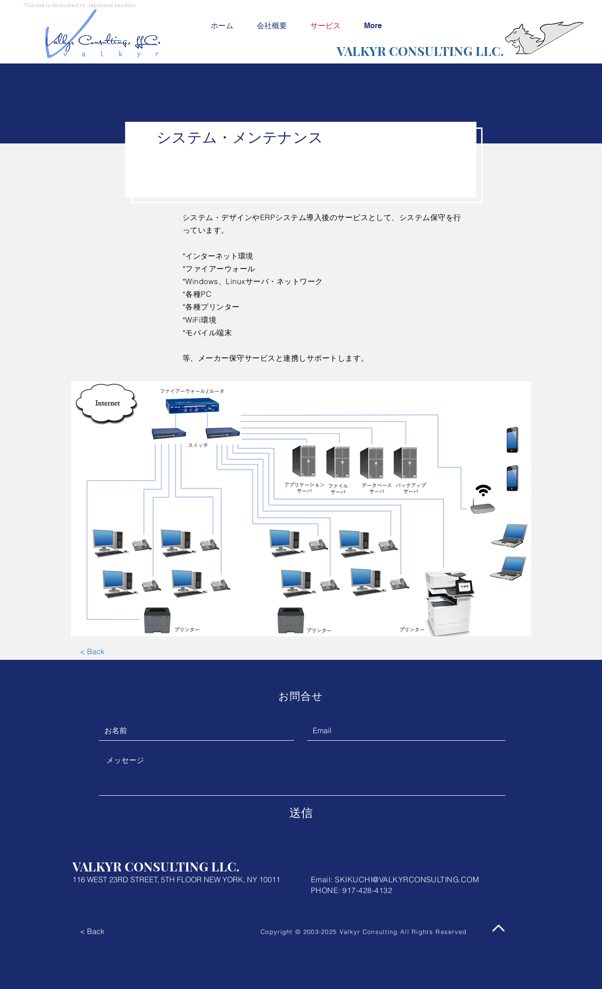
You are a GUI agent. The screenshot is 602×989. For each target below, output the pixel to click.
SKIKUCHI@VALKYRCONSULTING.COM (407, 879)
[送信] (301, 812)
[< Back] (92, 651)
